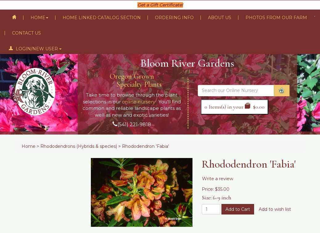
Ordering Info (174, 17)
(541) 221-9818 (134, 124)
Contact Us (26, 33)
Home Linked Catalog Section (102, 17)
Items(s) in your (235, 106)
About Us (219, 17)
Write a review (217, 178)
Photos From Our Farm (276, 17)
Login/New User (35, 49)
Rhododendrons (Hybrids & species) (78, 146)
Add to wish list (275, 209)
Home (39, 17)
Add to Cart (237, 209)
